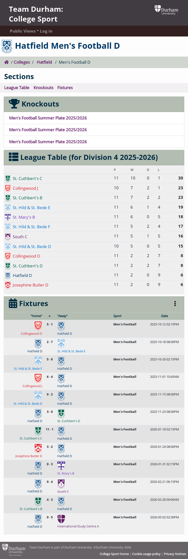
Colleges (22, 62)
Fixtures (65, 87)
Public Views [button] (20, 31)
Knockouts (43, 87)
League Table (16, 87)
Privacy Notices (175, 554)
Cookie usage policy (146, 554)
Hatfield (44, 62)
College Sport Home (114, 554)
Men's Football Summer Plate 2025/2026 (48, 118)
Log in (46, 31)
